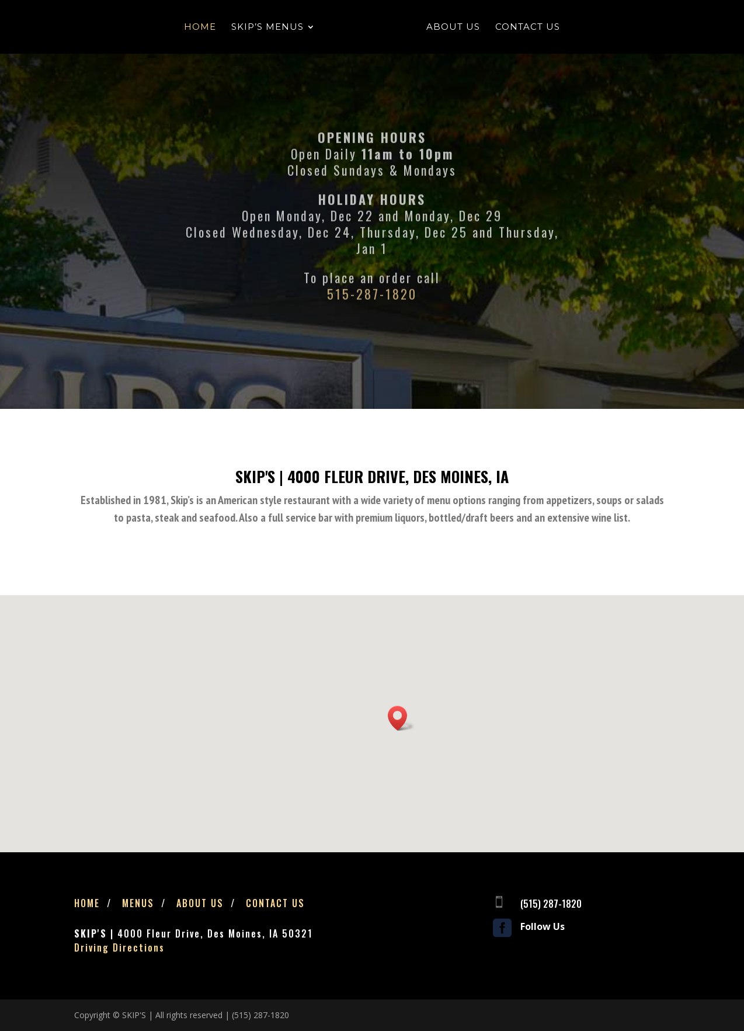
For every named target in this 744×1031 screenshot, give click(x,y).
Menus (138, 903)
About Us (452, 27)
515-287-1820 (372, 312)
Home (201, 27)
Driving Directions (119, 947)
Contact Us (527, 27)
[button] (401, 718)
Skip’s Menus (268, 27)
